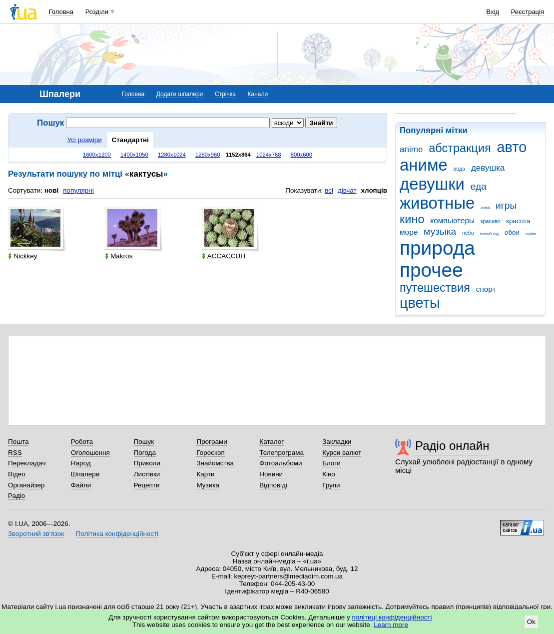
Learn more (391, 624)
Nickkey (22, 256)
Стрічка (225, 94)
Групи (331, 485)
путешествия (435, 287)
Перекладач (26, 463)
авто (512, 147)
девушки (432, 184)
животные (437, 203)
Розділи (96, 12)
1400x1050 (134, 155)
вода (460, 169)
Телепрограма (281, 452)
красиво (491, 221)
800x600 (301, 155)
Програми (211, 441)
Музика (207, 485)
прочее (431, 270)
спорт (486, 289)
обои (512, 232)
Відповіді (273, 485)
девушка (488, 168)
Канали (258, 94)
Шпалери (85, 474)
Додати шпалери (179, 94)
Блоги (331, 463)
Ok (531, 621)
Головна (61, 12)
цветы (420, 303)
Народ (81, 463)
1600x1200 (97, 155)
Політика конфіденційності (117, 533)
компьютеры (452, 220)
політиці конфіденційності (392, 617)
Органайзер (26, 485)
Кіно (328, 474)
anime (411, 149)
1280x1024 (172, 155)
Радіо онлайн (452, 445)
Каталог (271, 441)
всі (329, 190)
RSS (15, 452)
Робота (82, 441)
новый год (489, 233)
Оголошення (90, 452)
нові (51, 190)
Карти (205, 474)
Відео (16, 474)
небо (468, 233)
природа (437, 248)
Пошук (144, 441)
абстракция (460, 148)
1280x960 (207, 155)
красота (518, 221)
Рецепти (147, 485)
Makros (118, 256)
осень (531, 233)
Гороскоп (210, 452)
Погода (145, 452)
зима (485, 207)
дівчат (347, 190)
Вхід (493, 12)
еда (479, 186)
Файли (81, 485)
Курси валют (341, 452)
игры (506, 205)
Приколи (147, 463)
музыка (440, 231)
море (409, 232)
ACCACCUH (223, 256)
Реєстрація (527, 12)
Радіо (16, 495)
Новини (271, 474)
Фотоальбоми (280, 463)
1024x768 (268, 155)
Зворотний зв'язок (36, 533)
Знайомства (215, 463)
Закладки (336, 441)
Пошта (18, 441)
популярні (78, 190)
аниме (424, 165)
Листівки (147, 474)
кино (412, 219)
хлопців (374, 190)
